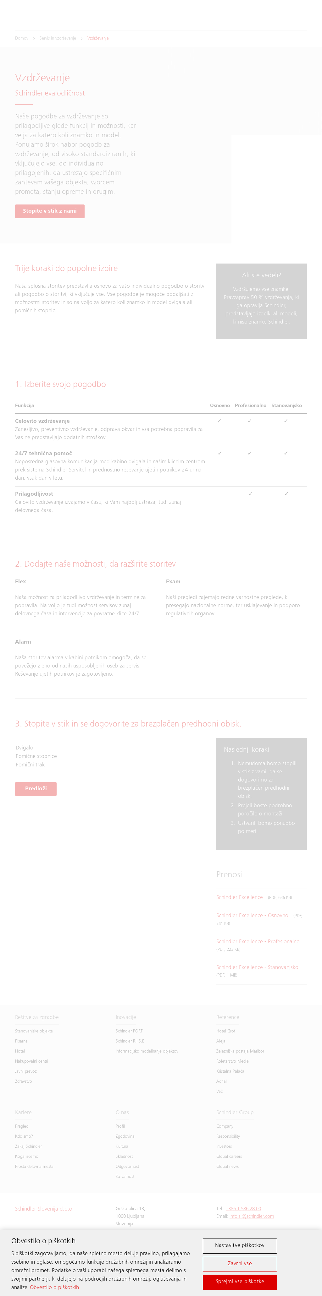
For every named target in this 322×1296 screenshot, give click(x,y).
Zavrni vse (240, 1265)
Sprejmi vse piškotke (240, 1283)
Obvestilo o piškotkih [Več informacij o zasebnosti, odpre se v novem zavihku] (54, 1289)
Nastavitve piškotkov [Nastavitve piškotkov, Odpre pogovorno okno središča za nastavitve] (240, 1247)
